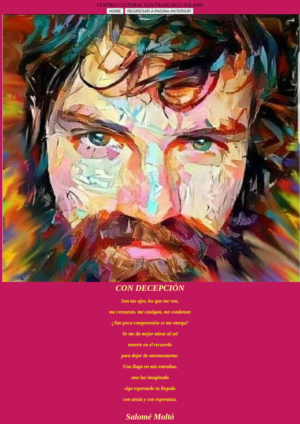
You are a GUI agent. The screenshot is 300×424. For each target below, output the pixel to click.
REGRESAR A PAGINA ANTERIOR (159, 11)
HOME (115, 11)
